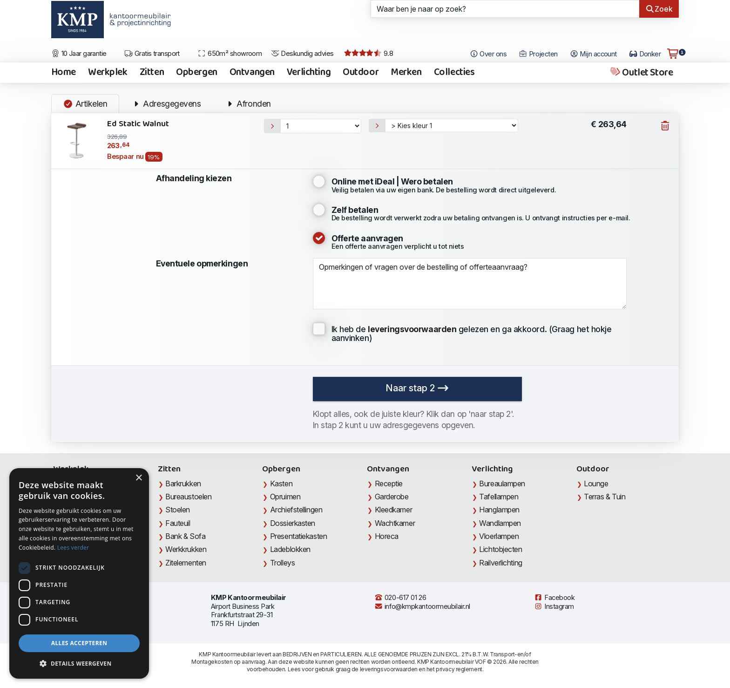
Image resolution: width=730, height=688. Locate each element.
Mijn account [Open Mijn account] (593, 54)
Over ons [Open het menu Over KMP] (488, 54)
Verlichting (309, 72)
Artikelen (85, 104)
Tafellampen (498, 496)
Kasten (281, 483)
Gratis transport (152, 53)
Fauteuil (177, 523)
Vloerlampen (499, 536)
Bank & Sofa (185, 536)
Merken (406, 72)
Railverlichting (500, 562)
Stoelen (177, 509)
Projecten (538, 54)
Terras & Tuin (604, 496)
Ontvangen (252, 72)
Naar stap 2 (417, 388)
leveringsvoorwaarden (389, 669)
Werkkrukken (185, 549)
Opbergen (196, 72)
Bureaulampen (502, 483)
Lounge (596, 483)
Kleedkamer (393, 509)
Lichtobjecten (500, 549)
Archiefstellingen (296, 509)
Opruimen (285, 496)
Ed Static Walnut (138, 124)
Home (63, 72)
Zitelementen (185, 562)
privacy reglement (459, 669)
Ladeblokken (290, 549)
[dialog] (79, 573)
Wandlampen (500, 523)
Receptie (389, 483)
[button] (79, 663)
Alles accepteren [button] (79, 643)
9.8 (368, 53)
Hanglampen (499, 509)
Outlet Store (641, 72)
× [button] (138, 478)
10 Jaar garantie (79, 53)
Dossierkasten (292, 523)
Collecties (454, 72)
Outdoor (361, 72)
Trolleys (282, 562)
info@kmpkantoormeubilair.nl (422, 606)
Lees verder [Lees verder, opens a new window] (73, 548)
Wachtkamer (395, 523)
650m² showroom (229, 53)
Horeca (387, 536)
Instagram (554, 606)
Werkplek (108, 72)
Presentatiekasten (298, 536)
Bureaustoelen (188, 496)
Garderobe (392, 496)
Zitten (152, 72)
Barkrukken (183, 483)
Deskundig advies (302, 53)
